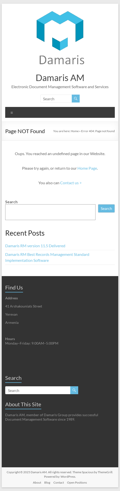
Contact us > (71, 182)
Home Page (87, 168)
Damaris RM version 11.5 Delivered (35, 245)
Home (75, 131)
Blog (47, 482)
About (37, 482)
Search (11, 201)
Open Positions (77, 482)
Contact (58, 482)
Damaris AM (60, 77)
